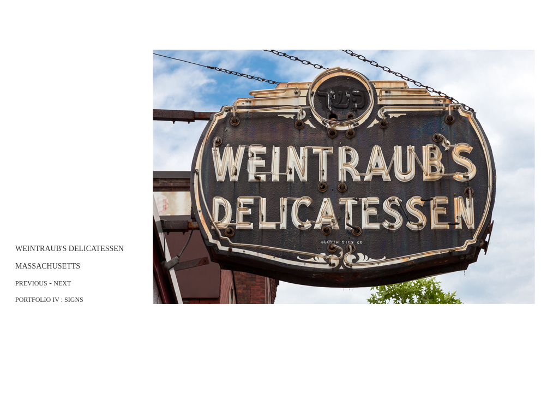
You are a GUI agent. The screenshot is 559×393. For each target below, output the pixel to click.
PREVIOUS (31, 283)
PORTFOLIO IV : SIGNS (49, 299)
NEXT (62, 283)
